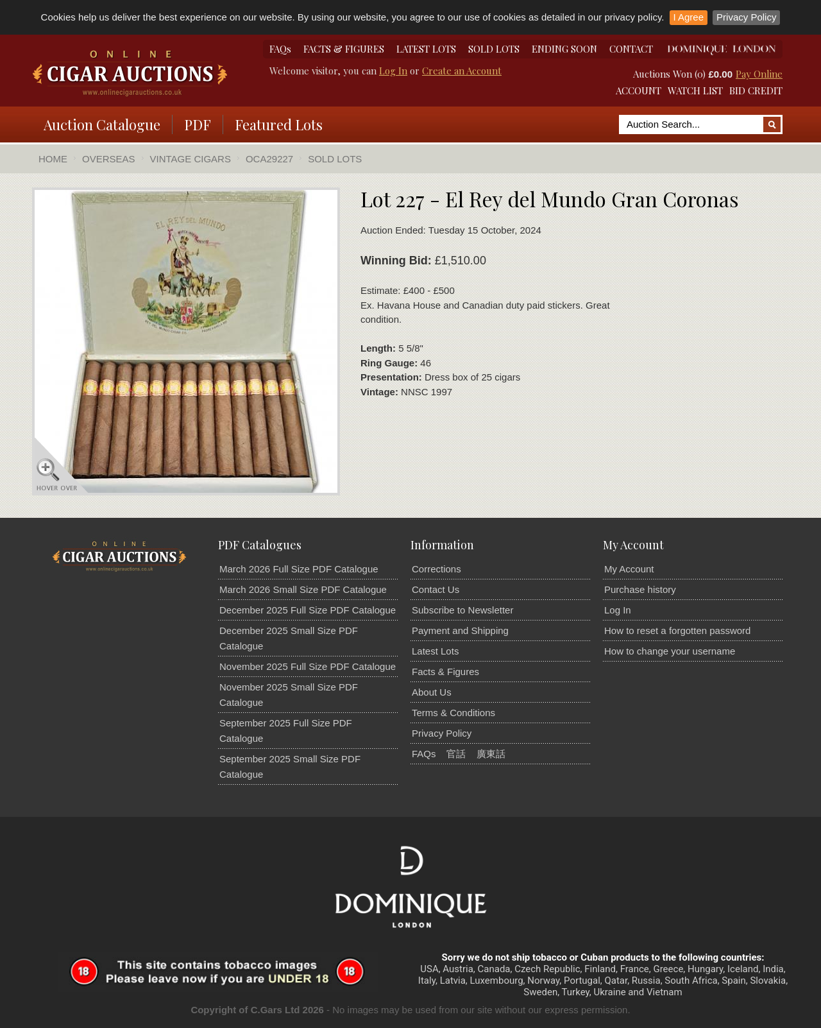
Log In (393, 70)
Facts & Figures (445, 671)
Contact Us (435, 589)
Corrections (436, 568)
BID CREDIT (756, 90)
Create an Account (462, 70)
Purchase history (640, 589)
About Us (432, 692)
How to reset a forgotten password (677, 630)
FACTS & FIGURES (343, 48)
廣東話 (491, 753)
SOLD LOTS (494, 48)
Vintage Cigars (190, 158)
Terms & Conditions (453, 712)
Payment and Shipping (460, 630)
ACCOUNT (638, 90)
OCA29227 (269, 158)
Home (52, 158)
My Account (629, 568)
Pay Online (759, 73)
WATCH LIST (695, 90)
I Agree (688, 17)
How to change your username (669, 651)
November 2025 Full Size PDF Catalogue (307, 666)
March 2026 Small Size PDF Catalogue (303, 589)
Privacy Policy (746, 17)
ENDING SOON (564, 48)
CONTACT (631, 48)
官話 (456, 753)
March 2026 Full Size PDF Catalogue (298, 568)
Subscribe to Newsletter (462, 609)
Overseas (108, 158)
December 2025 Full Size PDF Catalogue (307, 609)
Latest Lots (435, 651)
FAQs (280, 48)
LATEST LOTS (426, 48)
